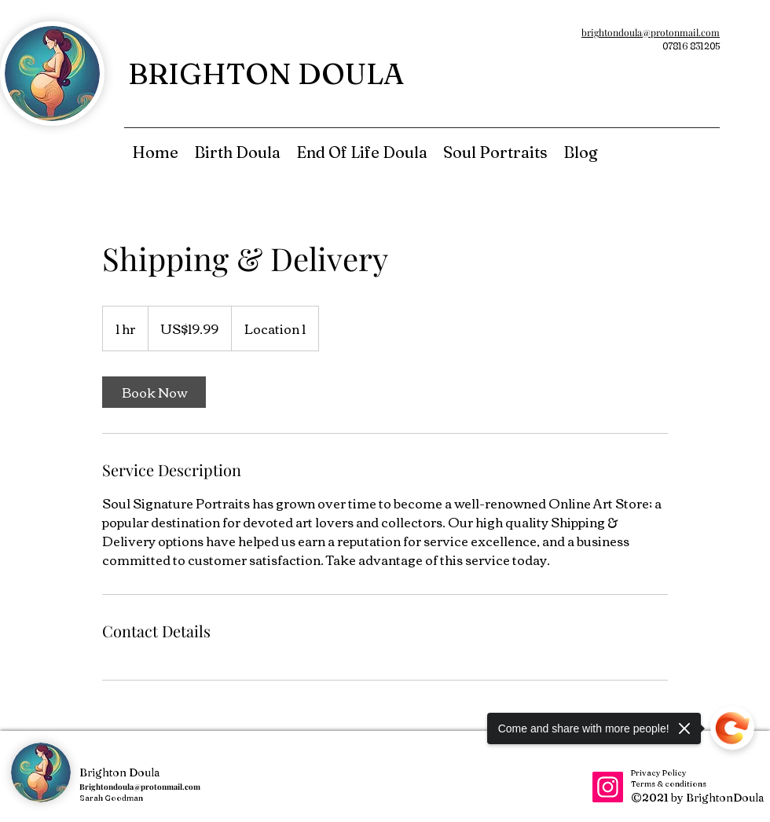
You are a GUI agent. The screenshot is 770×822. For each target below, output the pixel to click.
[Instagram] (607, 787)
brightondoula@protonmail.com (650, 32)
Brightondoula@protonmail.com (139, 786)
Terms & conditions (668, 784)
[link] (154, 392)
